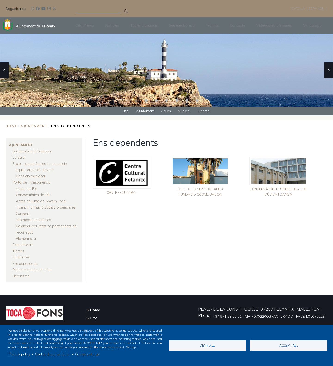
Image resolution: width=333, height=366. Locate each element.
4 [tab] (166, 100)
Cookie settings (89, 354)
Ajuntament (34, 126)
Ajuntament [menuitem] (144, 111)
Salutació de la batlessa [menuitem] (32, 151)
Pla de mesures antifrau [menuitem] (32, 270)
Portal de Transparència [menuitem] (31, 182)
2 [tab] (146, 100)
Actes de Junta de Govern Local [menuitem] (42, 201)
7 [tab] (197, 100)
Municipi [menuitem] (185, 111)
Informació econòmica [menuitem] (34, 220)
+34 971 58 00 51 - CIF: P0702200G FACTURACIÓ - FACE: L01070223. (264, 316)
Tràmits (212, 25)
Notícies (112, 25)
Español (316, 8)
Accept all (288, 345)
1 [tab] (136, 100)
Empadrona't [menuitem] (22, 245)
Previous (4, 70)
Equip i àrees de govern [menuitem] (35, 170)
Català (297, 8)
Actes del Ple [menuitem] (27, 189)
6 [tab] (186, 100)
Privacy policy (19, 354)
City (93, 317)
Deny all (207, 345)
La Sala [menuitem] (18, 157)
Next (328, 70)
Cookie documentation (53, 354)
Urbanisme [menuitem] (21, 276)
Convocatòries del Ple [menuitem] (33, 195)
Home (11, 126)
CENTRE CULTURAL (122, 193)
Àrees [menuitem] (166, 111)
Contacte (237, 25)
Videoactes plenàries (274, 25)
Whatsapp (312, 25)
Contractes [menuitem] (21, 257)
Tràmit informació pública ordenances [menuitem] (46, 207)
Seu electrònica (182, 25)
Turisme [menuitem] (205, 111)
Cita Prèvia (84, 25)
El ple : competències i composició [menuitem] (40, 164)
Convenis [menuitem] (23, 214)
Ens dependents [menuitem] (25, 263)
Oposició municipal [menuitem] (31, 176)
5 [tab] (176, 100)
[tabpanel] (166, 70)
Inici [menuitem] (124, 111)
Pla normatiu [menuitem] (26, 239)
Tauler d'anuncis (144, 25)
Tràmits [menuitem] (18, 251)
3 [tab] (156, 100)
